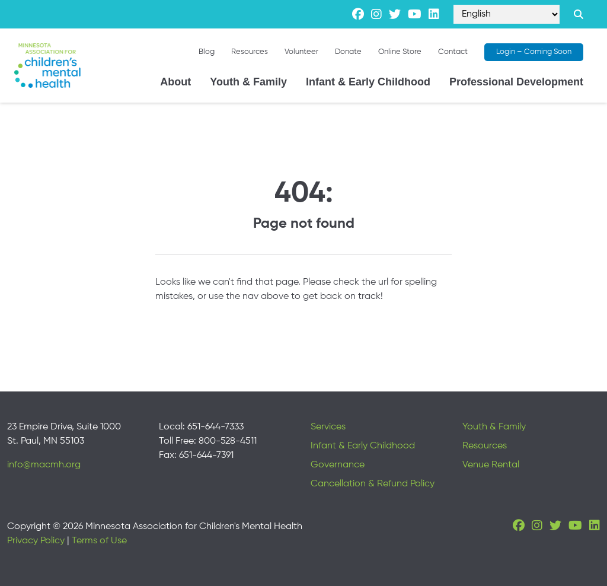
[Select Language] (506, 14)
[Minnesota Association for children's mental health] (47, 65)
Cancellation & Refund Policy (373, 484)
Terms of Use (99, 541)
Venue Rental (490, 465)
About (175, 82)
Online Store (399, 52)
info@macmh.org (44, 465)
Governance (338, 465)
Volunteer (301, 52)
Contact (453, 52)
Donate (348, 52)
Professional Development (516, 82)
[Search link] (578, 14)
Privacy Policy (36, 541)
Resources (249, 52)
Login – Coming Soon (533, 52)
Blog (207, 52)
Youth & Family (248, 82)
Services (328, 427)
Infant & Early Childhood (368, 82)
